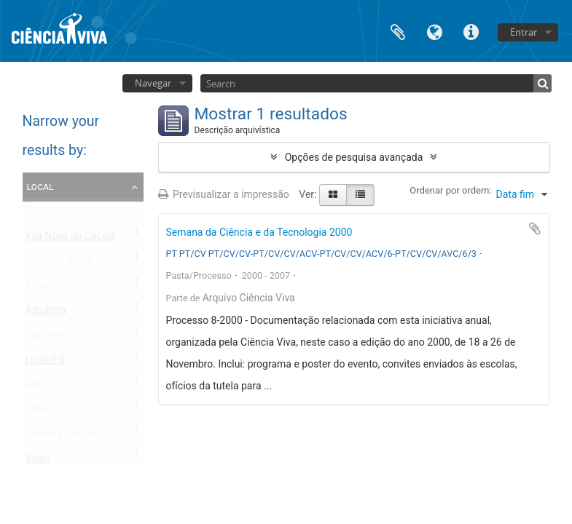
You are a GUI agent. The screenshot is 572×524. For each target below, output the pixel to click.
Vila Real (45, 338)
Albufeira (46, 313)
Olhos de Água (59, 263)
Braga (39, 387)
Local (40, 186)
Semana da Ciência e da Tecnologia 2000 (259, 232)
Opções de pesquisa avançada (354, 157)
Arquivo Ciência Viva (249, 297)
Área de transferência (398, 31)
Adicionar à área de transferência (535, 228)
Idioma (434, 31)
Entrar (523, 32)
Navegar (153, 83)
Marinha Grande (62, 436)
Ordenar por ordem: (450, 190)
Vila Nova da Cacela (71, 239)
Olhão (39, 412)
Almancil (45, 288)
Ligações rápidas (470, 31)
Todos (40, 214)
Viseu (38, 461)
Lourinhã (45, 362)
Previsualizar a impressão (223, 194)
